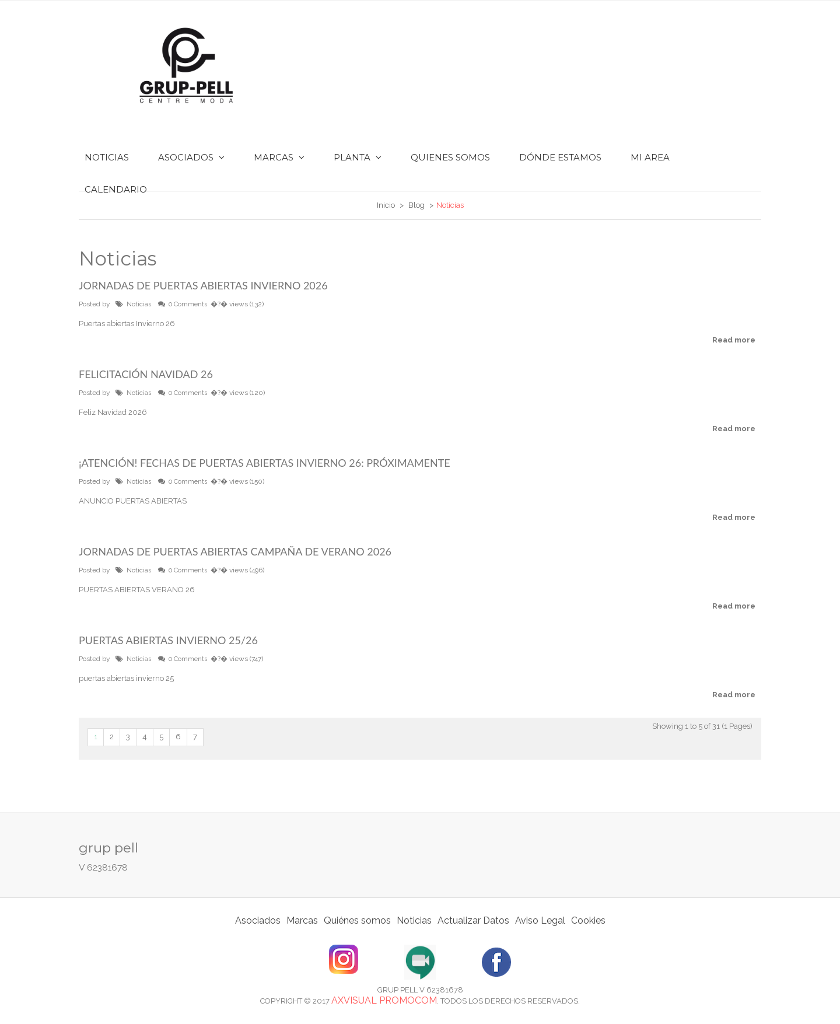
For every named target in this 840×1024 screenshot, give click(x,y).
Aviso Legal (540, 920)
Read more (733, 339)
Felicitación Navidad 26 (146, 374)
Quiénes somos (357, 920)
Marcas (302, 920)
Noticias (139, 304)
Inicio (386, 205)
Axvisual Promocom (384, 1000)
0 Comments (188, 304)
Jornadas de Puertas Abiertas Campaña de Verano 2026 (235, 551)
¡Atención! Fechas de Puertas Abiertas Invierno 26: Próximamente (264, 462)
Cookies (588, 920)
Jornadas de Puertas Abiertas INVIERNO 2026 (203, 285)
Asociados (258, 920)
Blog (416, 205)
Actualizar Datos (473, 920)
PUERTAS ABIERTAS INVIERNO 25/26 (168, 640)
